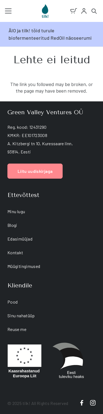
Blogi (12, 225)
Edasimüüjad (19, 238)
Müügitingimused (23, 266)
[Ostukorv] (74, 11)
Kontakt (15, 252)
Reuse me (16, 329)
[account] (84, 11)
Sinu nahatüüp (21, 315)
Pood (12, 301)
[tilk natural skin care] (45, 11)
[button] (8, 11)
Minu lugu (16, 211)
